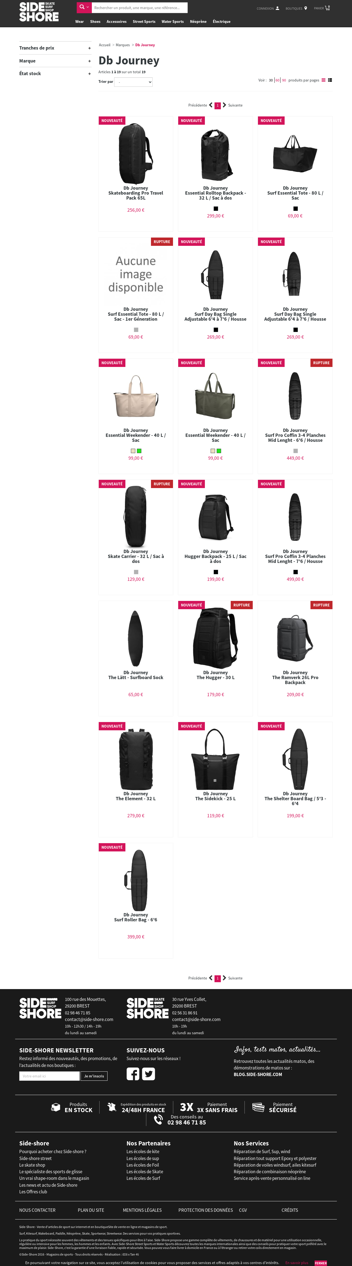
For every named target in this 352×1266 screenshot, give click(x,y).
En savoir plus (296, 1262)
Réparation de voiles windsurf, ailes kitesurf (275, 1165)
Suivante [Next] (233, 105)
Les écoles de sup (143, 1158)
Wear (79, 21)
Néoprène (198, 21)
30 (271, 80)
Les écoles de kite (143, 1151)
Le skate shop (32, 1165)
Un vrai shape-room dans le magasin (54, 1178)
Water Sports (173, 21)
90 (284, 80)
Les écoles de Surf (143, 1178)
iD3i (125, 1254)
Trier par (105, 81)
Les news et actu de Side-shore (48, 1185)
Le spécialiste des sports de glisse (50, 1172)
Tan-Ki (134, 1254)
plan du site (91, 1210)
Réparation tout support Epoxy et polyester (275, 1158)
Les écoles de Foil (143, 1165)
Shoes (95, 21)
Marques (123, 44)
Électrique (221, 21)
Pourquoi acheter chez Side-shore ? (52, 1151)
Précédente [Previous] (200, 105)
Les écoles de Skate (145, 1172)
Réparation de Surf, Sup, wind (262, 1151)
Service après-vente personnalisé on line (272, 1178)
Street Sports (144, 21)
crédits (290, 1210)
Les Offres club (33, 1192)
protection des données (205, 1210)
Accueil (105, 44)
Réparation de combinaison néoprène (270, 1172)
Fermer (321, 1263)
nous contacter (37, 1210)
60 (277, 80)
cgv (243, 1210)
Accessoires (117, 21)
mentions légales (142, 1210)
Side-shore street (35, 1158)
